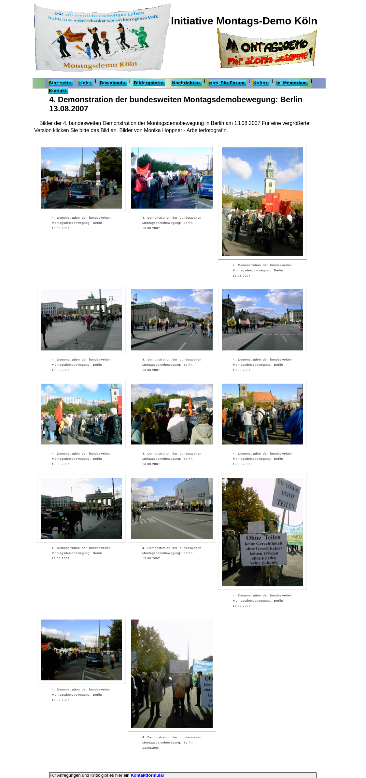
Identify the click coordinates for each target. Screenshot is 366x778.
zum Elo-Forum (227, 82)
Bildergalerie (148, 82)
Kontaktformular (147, 775)
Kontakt (58, 90)
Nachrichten (186, 82)
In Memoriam (291, 82)
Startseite (60, 82)
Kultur (260, 82)
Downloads (112, 82)
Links (84, 82)
